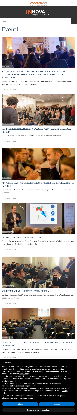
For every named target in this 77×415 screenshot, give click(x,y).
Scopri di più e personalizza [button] (38, 410)
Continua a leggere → (11, 90)
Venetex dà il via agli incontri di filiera (25, 291)
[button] (74, 363)
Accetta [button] (57, 404)
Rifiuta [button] (20, 404)
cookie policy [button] (24, 374)
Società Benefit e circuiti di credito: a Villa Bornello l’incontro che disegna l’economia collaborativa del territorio (33, 74)
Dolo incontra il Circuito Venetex (22, 237)
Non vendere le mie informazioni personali (18, 386)
